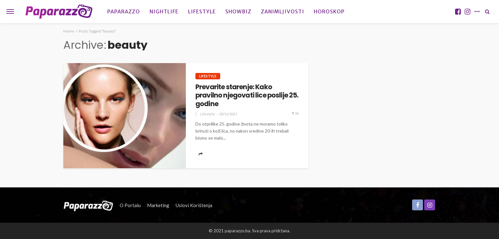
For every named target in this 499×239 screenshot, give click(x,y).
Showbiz (238, 11)
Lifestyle (202, 11)
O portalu (130, 205)
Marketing (158, 205)
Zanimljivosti (282, 11)
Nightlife (164, 11)
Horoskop (329, 11)
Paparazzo (123, 11)
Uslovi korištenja (194, 205)
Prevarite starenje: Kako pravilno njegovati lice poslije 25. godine (247, 95)
